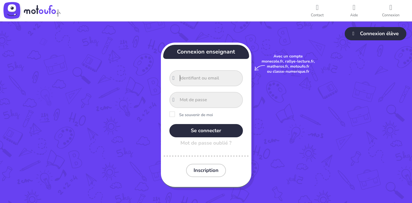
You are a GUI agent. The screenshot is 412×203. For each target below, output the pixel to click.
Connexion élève (375, 33)
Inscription (206, 170)
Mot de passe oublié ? (206, 143)
